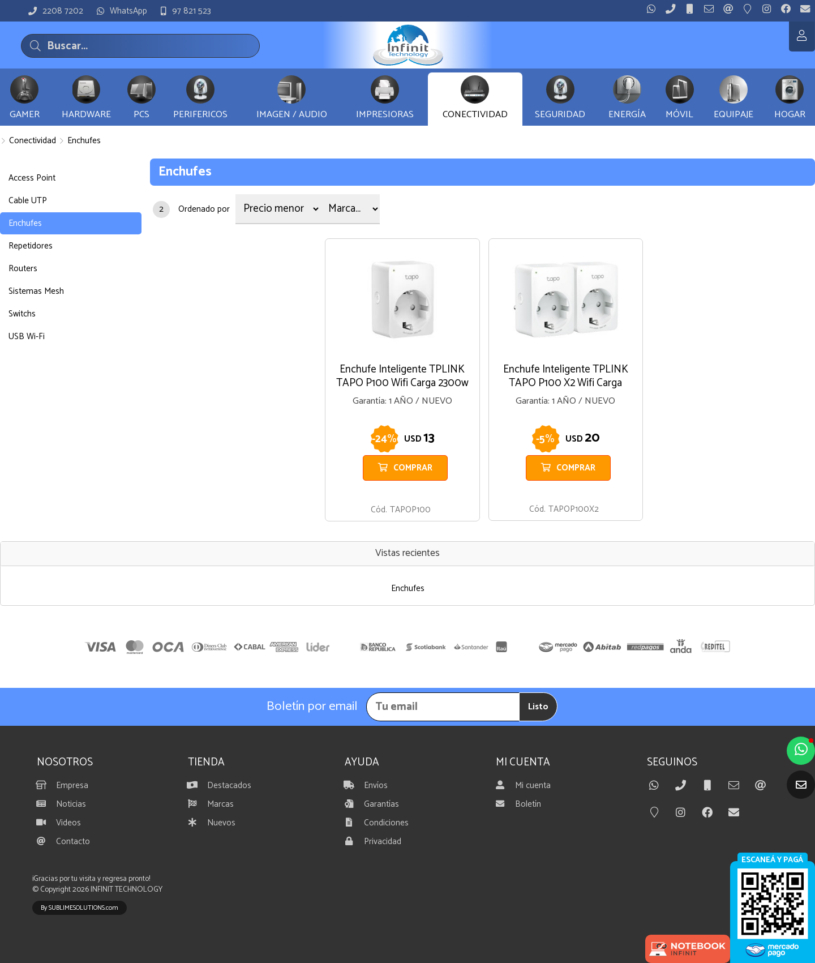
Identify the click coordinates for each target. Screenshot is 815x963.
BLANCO (565, 493)
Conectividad (32, 141)
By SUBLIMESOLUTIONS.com (79, 907)
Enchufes (84, 141)
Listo (538, 707)
